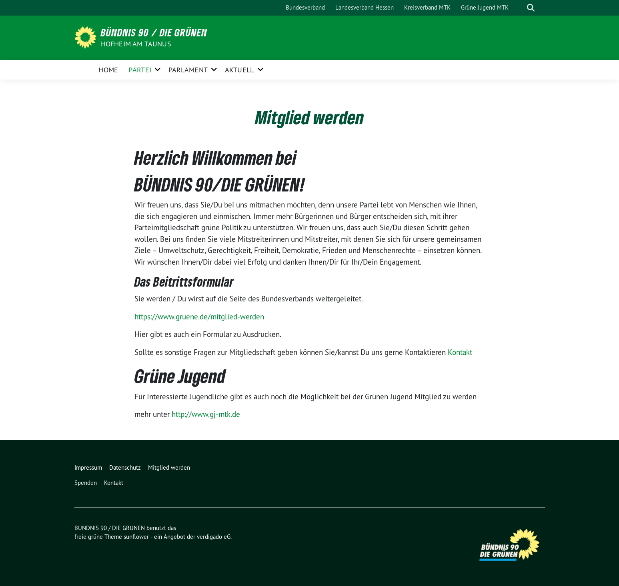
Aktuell (239, 69)
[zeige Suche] (531, 8)
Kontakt (460, 352)
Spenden (85, 482)
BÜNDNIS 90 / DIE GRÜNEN (154, 32)
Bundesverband (305, 7)
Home (108, 69)
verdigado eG (213, 536)
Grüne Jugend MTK (485, 7)
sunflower (136, 536)
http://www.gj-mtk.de (206, 414)
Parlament (188, 69)
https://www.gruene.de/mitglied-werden (199, 316)
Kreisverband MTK (427, 7)
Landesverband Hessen (364, 7)
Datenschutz (125, 467)
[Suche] (519, 8)
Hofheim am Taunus (136, 43)
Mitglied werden (169, 467)
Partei (139, 69)
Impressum (88, 467)
